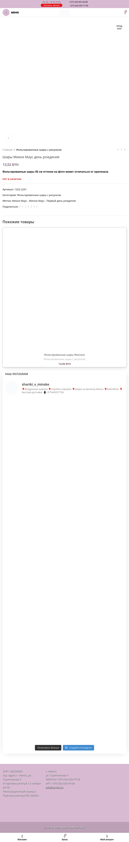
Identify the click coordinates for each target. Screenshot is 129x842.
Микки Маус (19, 200)
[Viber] (37, 206)
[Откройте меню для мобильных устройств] (10, 12)
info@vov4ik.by (54, 787)
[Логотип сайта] (64, 12)
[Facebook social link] (19, 206)
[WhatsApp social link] (28, 206)
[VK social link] (31, 206)
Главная (7, 149)
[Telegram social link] (34, 206)
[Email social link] (22, 206)
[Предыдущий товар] (118, 149)
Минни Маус (36, 200)
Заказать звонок (52, 5)
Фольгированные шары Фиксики (64, 354)
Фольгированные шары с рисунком (39, 149)
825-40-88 (77, 2)
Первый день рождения (61, 200)
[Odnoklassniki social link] (25, 206)
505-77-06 (76, 5)
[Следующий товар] (124, 149)
